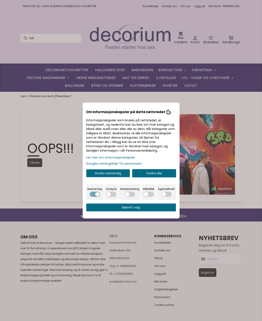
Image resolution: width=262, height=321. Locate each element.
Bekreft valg (131, 207)
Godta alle (154, 173)
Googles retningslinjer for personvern (114, 163)
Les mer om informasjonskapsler (110, 157)
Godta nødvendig (108, 173)
